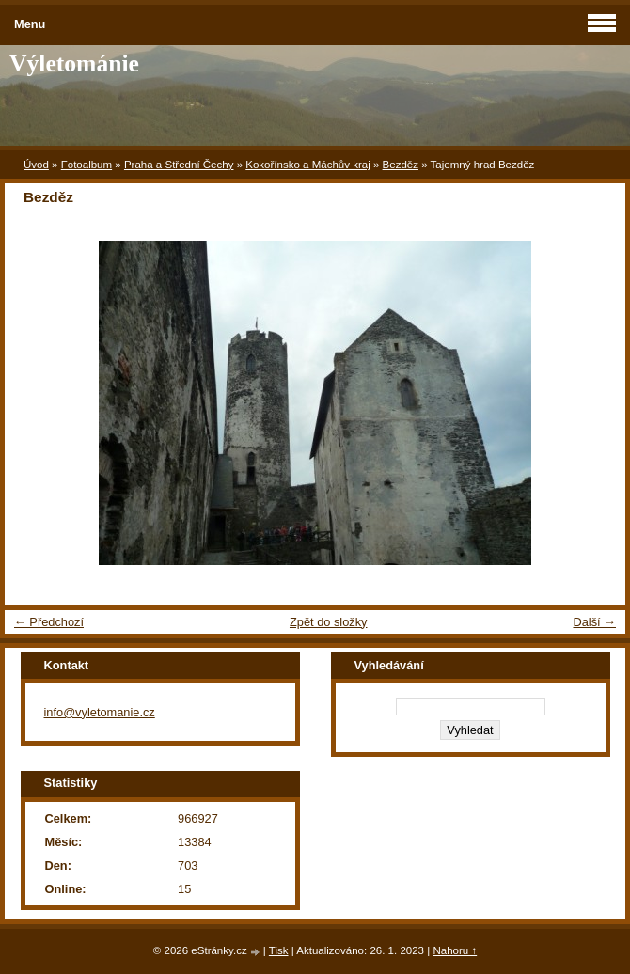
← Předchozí (49, 622)
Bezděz (400, 164)
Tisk (279, 950)
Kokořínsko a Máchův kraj (307, 164)
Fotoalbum (86, 164)
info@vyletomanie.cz (99, 712)
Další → (594, 622)
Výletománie (74, 63)
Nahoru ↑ (455, 950)
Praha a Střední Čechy (179, 164)
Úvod (36, 164)
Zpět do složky (329, 622)
